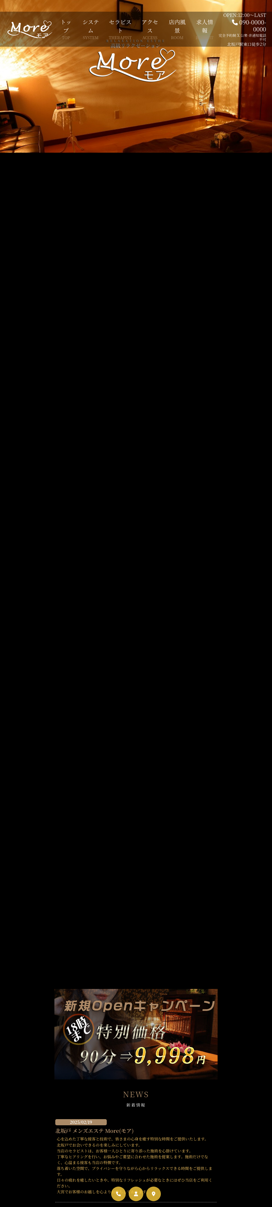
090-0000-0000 (252, 25)
